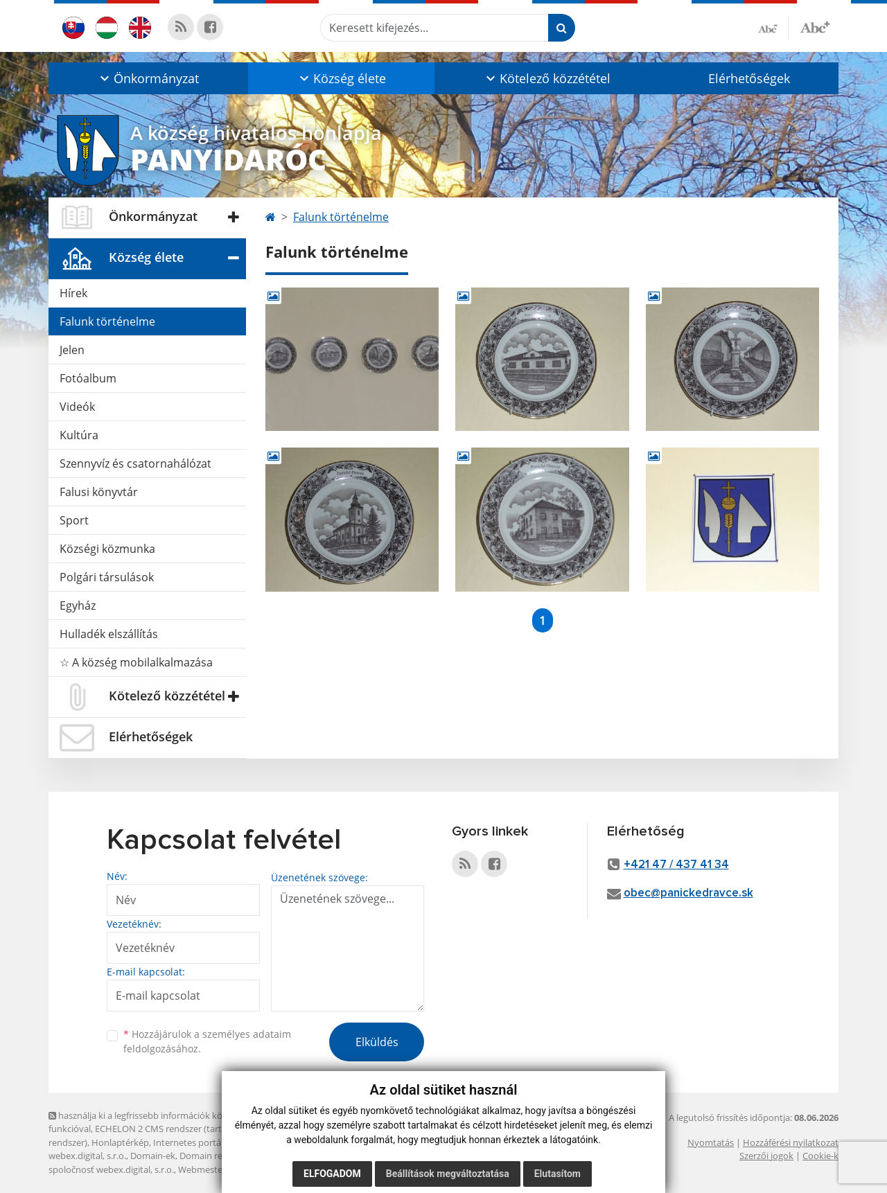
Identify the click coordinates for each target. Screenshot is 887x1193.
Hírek (73, 293)
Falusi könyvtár (99, 492)
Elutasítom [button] (557, 1173)
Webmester (202, 1169)
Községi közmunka (107, 548)
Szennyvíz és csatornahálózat (135, 463)
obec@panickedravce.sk (688, 893)
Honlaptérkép (120, 1142)
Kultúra (79, 435)
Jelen (72, 349)
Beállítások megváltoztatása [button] (447, 1173)
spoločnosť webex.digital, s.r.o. (111, 1169)
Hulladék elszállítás (109, 634)
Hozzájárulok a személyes (207, 1041)
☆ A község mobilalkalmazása (136, 662)
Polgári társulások (107, 577)
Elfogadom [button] (332, 1173)
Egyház (78, 605)
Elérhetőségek (749, 78)
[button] (148, 78)
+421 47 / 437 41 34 (676, 865)
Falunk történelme (107, 321)
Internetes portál (188, 1142)
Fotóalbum (88, 378)
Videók (77, 406)
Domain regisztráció (220, 1155)
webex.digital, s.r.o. (87, 1155)
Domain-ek (152, 1155)
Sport (74, 520)
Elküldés (376, 1042)
